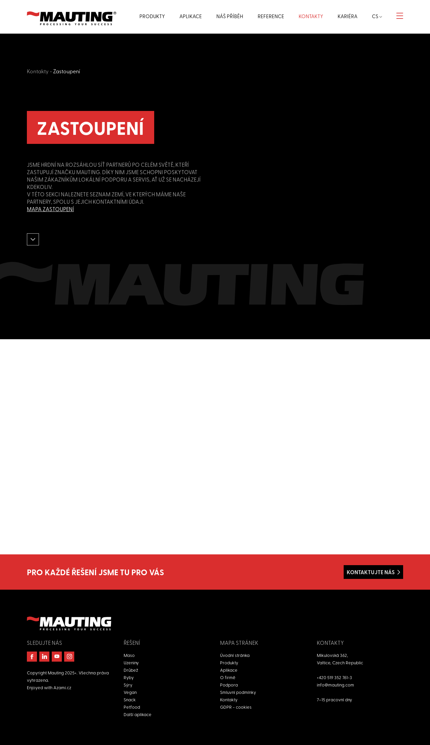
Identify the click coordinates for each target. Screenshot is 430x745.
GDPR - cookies (236, 707)
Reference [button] (271, 16)
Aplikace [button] (190, 16)
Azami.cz (62, 687)
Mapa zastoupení (50, 208)
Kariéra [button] (347, 16)
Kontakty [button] (311, 16)
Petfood (132, 707)
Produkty (229, 662)
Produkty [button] (152, 16)
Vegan (130, 692)
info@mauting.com (335, 685)
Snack (130, 699)
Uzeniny (131, 662)
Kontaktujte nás (371, 572)
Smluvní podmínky (238, 692)
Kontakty (38, 71)
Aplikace (229, 670)
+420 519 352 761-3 (334, 677)
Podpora (229, 685)
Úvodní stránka (235, 655)
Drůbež (131, 670)
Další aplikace (138, 714)
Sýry (128, 685)
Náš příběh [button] (229, 16)
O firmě (227, 677)
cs (377, 16)
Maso (129, 655)
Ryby (129, 677)
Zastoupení (66, 71)
